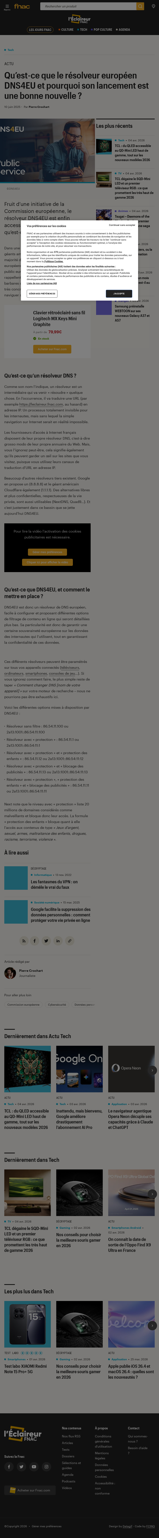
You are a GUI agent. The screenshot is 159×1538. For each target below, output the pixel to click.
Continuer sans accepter (122, 225)
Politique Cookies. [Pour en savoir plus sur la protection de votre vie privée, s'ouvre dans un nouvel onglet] (53, 261)
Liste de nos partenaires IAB (42, 283)
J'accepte (119, 294)
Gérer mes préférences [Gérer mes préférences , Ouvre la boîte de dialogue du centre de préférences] (42, 294)
